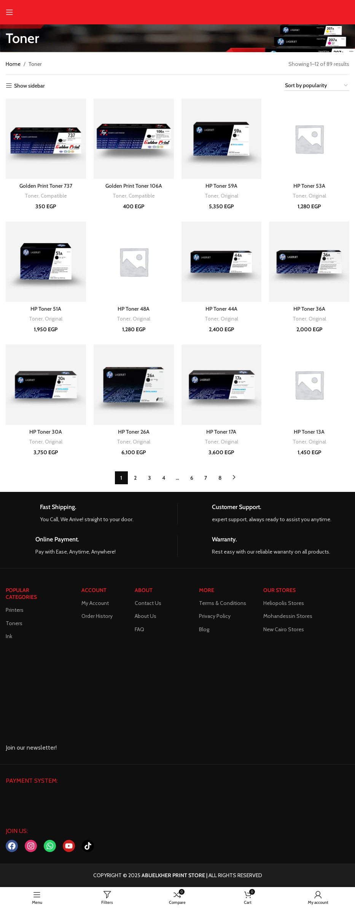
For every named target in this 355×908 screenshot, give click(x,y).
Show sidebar (29, 86)
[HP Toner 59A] (221, 139)
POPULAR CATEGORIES (21, 593)
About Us (145, 616)
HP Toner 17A (221, 431)
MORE (206, 590)
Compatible (54, 196)
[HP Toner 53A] (309, 139)
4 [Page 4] (163, 477)
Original (229, 196)
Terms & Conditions (222, 603)
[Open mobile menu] (9, 12)
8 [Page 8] (219, 477)
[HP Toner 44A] (221, 262)
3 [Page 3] (149, 477)
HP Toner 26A (134, 431)
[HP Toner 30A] (46, 385)
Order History (97, 616)
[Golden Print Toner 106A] (134, 139)
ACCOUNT (94, 590)
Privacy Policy (215, 616)
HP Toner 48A (134, 308)
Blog (204, 629)
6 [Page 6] (191, 477)
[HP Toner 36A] (309, 262)
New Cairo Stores (283, 629)
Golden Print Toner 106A (133, 185)
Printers (15, 609)
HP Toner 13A (309, 431)
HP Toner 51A (45, 308)
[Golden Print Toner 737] (46, 139)
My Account (95, 603)
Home (13, 64)
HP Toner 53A (309, 185)
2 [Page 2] (135, 477)
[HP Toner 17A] (221, 385)
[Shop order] (316, 85)
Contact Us (148, 603)
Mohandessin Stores (287, 616)
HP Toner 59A (221, 185)
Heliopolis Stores (283, 603)
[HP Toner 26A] (134, 385)
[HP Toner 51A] (46, 262)
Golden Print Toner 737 (45, 185)
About (144, 590)
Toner (31, 196)
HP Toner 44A (221, 308)
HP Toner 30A (45, 431)
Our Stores (279, 590)
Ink (9, 636)
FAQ (139, 629)
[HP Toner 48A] (134, 262)
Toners (14, 622)
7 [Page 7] (205, 477)
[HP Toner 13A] (309, 385)
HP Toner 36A (309, 308)
